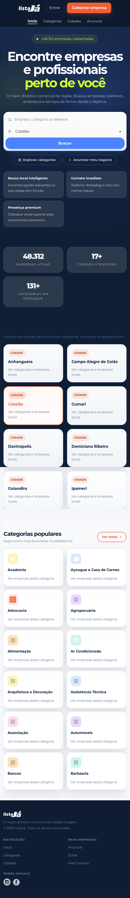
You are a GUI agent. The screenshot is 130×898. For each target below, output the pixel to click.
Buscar (65, 143)
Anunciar (94, 21)
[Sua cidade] (68, 132)
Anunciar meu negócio (90, 160)
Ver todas (112, 537)
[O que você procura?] (68, 120)
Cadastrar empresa (89, 8)
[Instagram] (6, 882)
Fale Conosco (78, 863)
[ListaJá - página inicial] (29, 8)
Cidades (74, 21)
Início (32, 21)
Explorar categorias (37, 160)
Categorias (52, 21)
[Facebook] (16, 882)
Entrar (54, 8)
